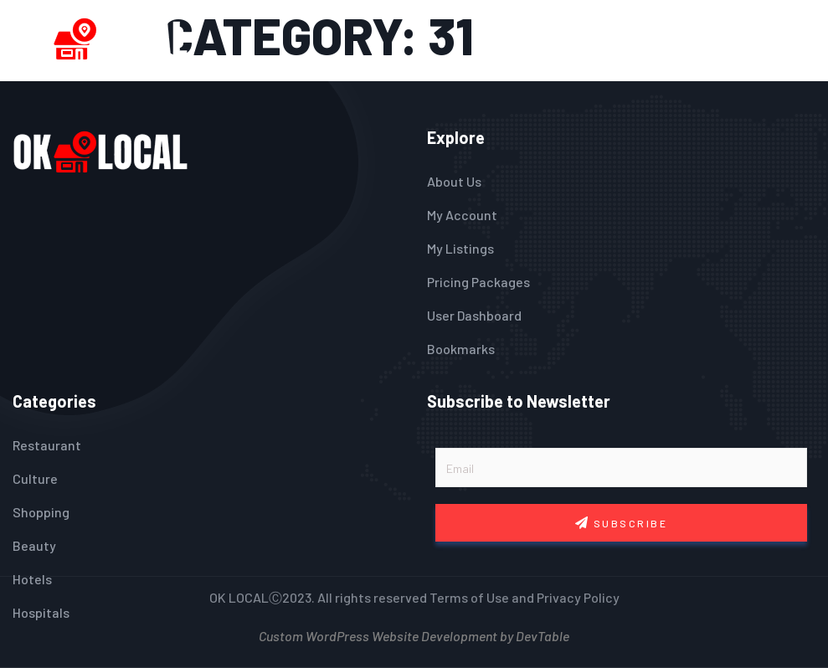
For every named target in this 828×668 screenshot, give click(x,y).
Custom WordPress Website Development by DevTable (414, 634)
